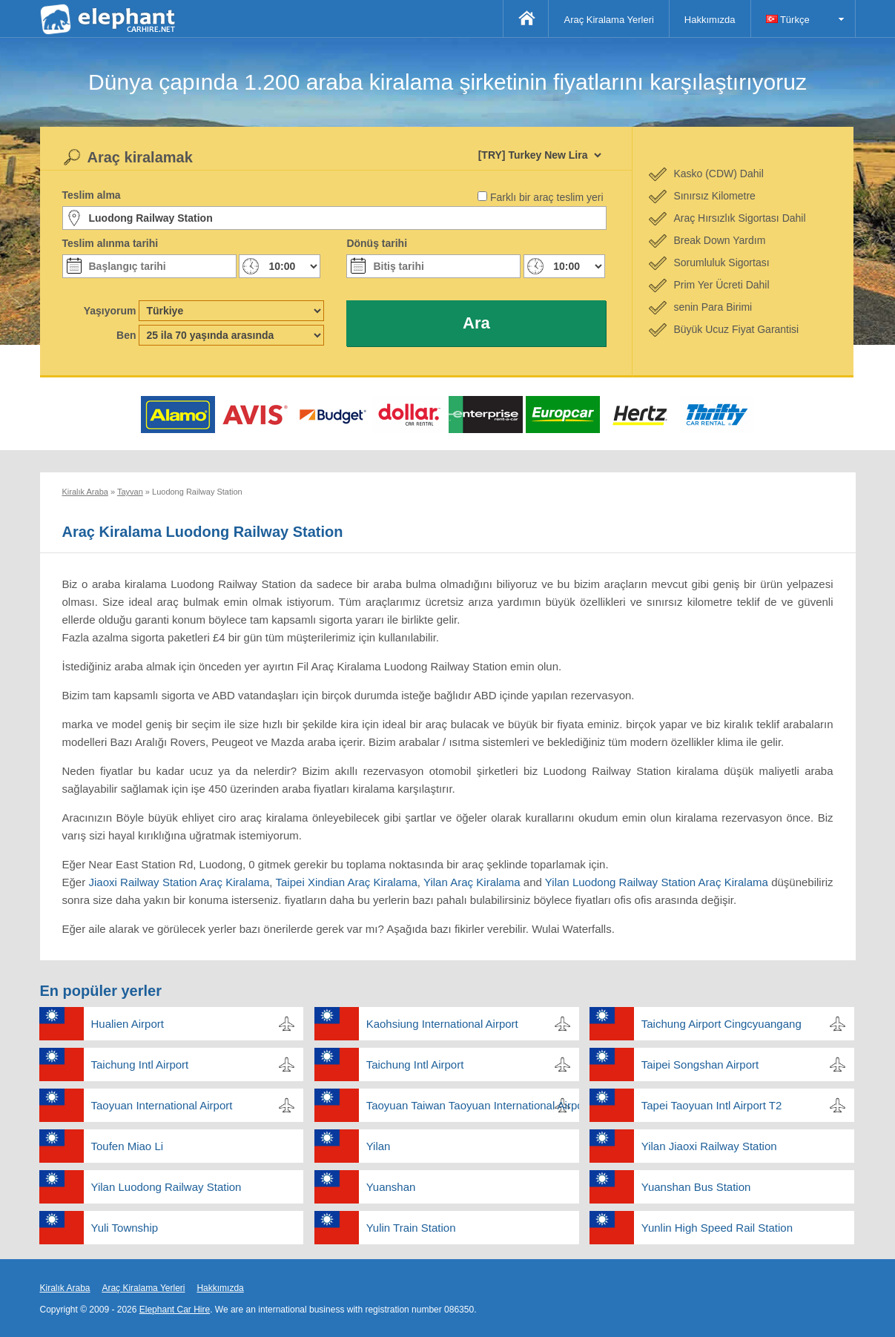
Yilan (378, 1146)
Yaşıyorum (110, 311)
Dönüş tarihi (376, 243)
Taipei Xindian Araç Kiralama (346, 882)
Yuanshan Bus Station (696, 1187)
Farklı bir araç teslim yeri (546, 197)
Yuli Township (125, 1227)
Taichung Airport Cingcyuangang (721, 1023)
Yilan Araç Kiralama (472, 882)
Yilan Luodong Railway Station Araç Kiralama (656, 882)
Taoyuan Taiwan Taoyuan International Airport (472, 1105)
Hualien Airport (127, 1023)
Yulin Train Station (411, 1227)
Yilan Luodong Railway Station (166, 1187)
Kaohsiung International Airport (442, 1023)
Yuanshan (391, 1187)
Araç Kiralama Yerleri (608, 19)
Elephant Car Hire (174, 1309)
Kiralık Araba (65, 1288)
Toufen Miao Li (127, 1146)
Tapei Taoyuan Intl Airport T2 (711, 1105)
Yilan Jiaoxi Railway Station (709, 1146)
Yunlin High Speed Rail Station (717, 1227)
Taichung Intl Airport (140, 1064)
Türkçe (788, 19)
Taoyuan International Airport (162, 1105)
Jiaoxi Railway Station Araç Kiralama (178, 882)
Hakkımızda (710, 19)
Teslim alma (91, 195)
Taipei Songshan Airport (700, 1064)
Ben (126, 335)
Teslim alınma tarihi (110, 243)
